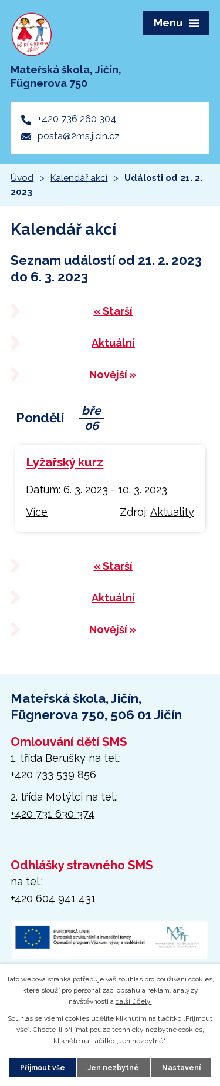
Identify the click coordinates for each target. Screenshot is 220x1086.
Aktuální (113, 343)
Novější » (113, 374)
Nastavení (181, 1068)
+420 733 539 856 (53, 774)
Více (37, 512)
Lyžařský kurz (64, 462)
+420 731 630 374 (52, 814)
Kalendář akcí (78, 178)
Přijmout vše (42, 1068)
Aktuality (172, 512)
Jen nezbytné (113, 1068)
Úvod (22, 178)
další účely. (134, 1001)
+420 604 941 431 (53, 898)
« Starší (113, 311)
